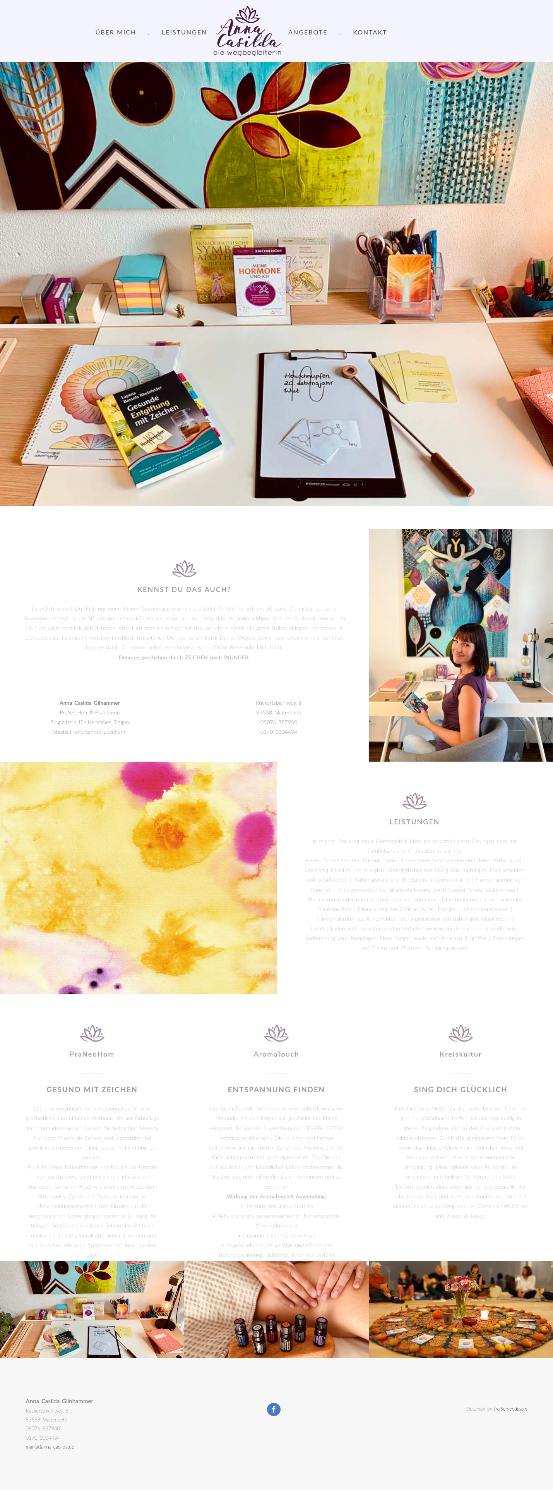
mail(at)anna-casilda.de (50, 1447)
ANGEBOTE (307, 32)
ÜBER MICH (116, 32)
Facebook (274, 1409)
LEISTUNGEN (184, 32)
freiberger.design (510, 1409)
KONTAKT (370, 32)
